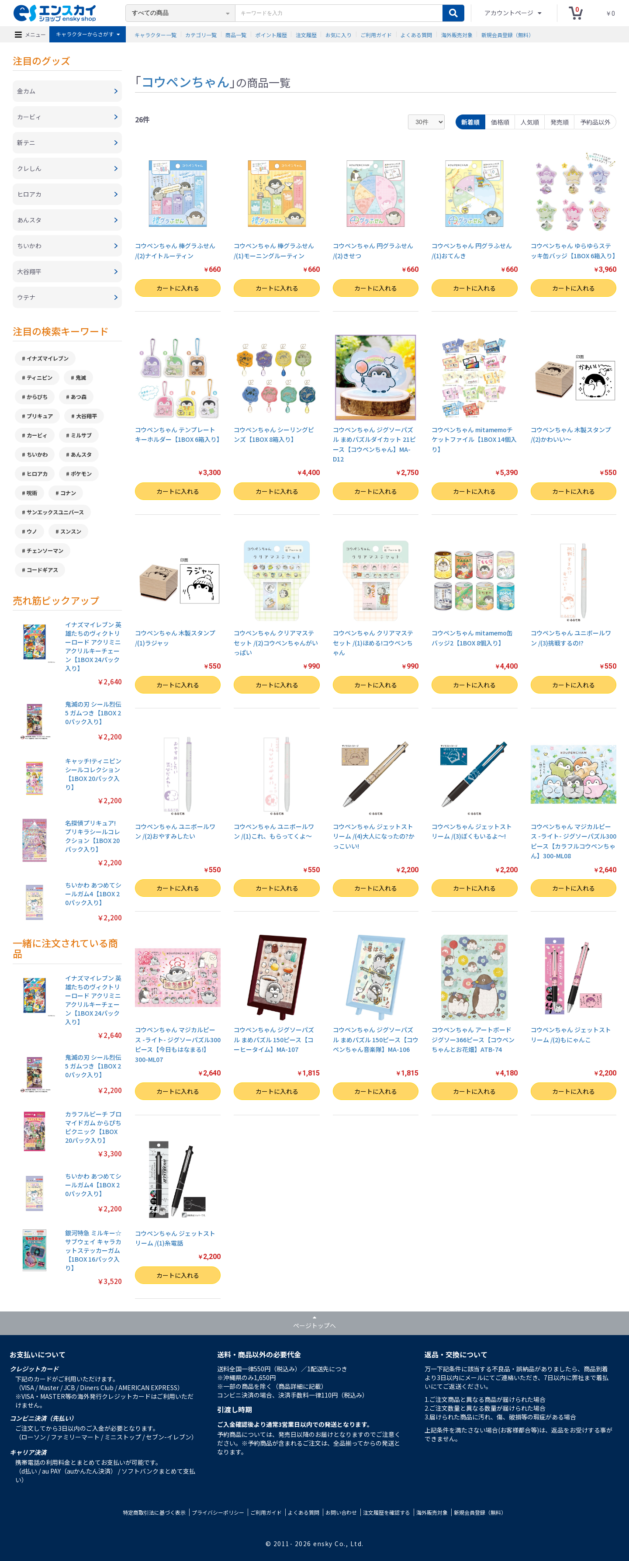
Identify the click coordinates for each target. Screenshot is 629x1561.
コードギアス (42, 570)
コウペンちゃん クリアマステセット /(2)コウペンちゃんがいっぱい (276, 642)
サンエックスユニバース (55, 512)
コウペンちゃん (185, 81)
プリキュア (40, 416)
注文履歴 (306, 34)
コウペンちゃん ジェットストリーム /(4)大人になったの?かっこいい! (374, 836)
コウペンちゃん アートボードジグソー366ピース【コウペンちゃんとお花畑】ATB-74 (473, 1039)
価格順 (500, 122)
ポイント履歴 (271, 34)
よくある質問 (416, 34)
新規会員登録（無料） (507, 34)
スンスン (70, 531)
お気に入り (338, 34)
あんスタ (81, 454)
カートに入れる (177, 288)
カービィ (37, 435)
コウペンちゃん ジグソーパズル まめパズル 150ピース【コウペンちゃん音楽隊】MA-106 (375, 1039)
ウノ (32, 531)
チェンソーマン (45, 551)
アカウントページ (509, 12)
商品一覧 (235, 34)
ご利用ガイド (376, 34)
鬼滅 (81, 378)
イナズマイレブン (48, 358)
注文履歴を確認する (386, 1512)
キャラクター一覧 (155, 34)
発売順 (559, 122)
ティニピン (39, 378)
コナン (68, 493)
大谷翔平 (86, 416)
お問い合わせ (341, 1512)
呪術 (32, 493)
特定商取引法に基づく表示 (154, 1512)
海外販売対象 (457, 34)
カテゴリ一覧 (201, 34)
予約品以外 (595, 122)
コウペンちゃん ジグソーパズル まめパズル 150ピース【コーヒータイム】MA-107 (274, 1039)
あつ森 (78, 397)
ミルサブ (81, 435)
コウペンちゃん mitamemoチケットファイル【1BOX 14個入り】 (474, 439)
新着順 (470, 122)
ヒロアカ (37, 474)
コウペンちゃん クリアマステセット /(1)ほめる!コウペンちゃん (373, 642)
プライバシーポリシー (218, 1512)
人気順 (530, 122)
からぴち (37, 397)
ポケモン (81, 474)
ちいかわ (37, 454)
